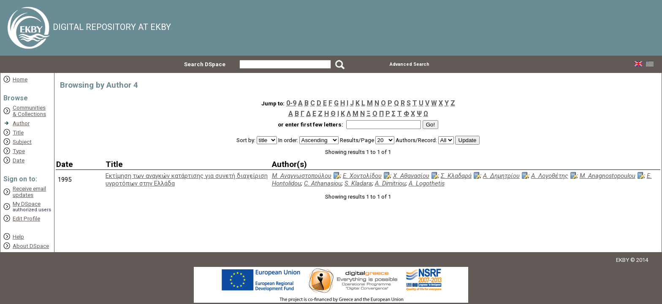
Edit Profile (26, 218)
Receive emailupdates (29, 192)
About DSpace (31, 246)
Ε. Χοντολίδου (362, 176)
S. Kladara (358, 183)
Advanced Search (409, 64)
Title (18, 132)
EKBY (622, 260)
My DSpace (27, 204)
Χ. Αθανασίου (411, 176)
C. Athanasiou (323, 183)
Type (19, 151)
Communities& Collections (29, 111)
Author (21, 123)
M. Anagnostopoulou (607, 176)
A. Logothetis (427, 183)
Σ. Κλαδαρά (456, 176)
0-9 (291, 103)
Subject (22, 142)
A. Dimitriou (390, 183)
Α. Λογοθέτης (549, 176)
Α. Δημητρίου (501, 176)
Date (18, 160)
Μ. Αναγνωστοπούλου (301, 176)
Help (18, 237)
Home (20, 79)
